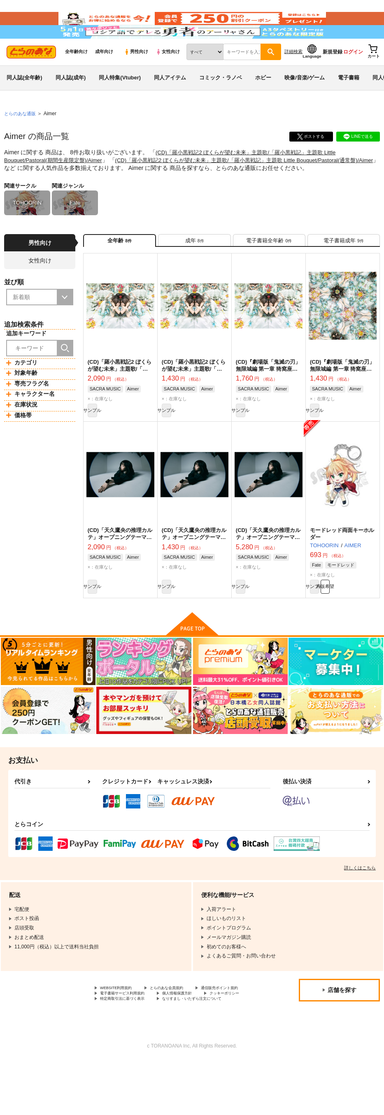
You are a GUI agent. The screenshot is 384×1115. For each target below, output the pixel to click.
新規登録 (332, 74)
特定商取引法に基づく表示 (129, 1045)
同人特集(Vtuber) (120, 100)
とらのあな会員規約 (182, 1024)
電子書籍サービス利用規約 (196, 1031)
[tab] (194, 265)
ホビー (263, 100)
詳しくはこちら (360, 903)
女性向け (168, 74)
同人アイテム (170, 100)
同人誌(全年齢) (24, 100)
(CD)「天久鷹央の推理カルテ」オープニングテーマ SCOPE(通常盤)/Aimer (194, 569)
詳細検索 (293, 74)
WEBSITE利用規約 (121, 1024)
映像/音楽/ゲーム (304, 100)
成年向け (104, 74)
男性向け (136, 74)
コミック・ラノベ (220, 100)
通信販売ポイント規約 (124, 1031)
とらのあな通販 (21, 136)
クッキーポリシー (177, 1038)
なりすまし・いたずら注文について (139, 1052)
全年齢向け (76, 74)
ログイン (353, 74)
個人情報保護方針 (120, 1038)
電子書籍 (348, 100)
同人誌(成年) (71, 100)
